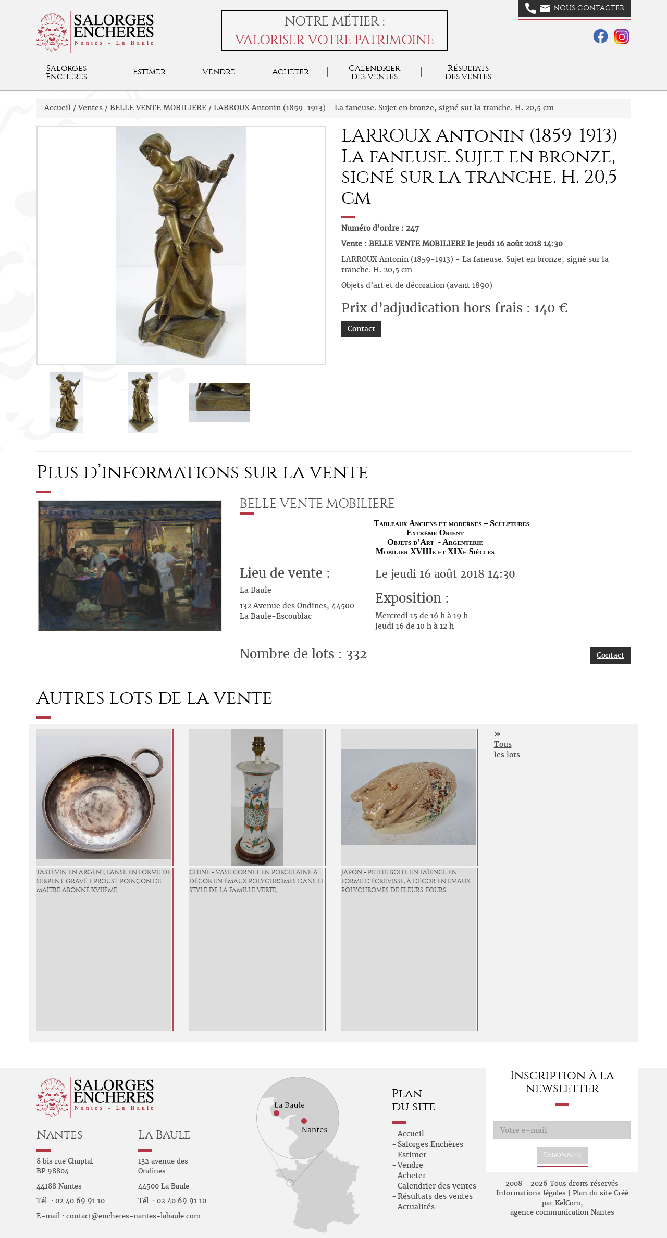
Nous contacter (574, 8)
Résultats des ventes (435, 1196)
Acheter (290, 72)
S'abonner (562, 1155)
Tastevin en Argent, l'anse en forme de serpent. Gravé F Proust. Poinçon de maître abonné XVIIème (103, 881)
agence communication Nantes (562, 1212)
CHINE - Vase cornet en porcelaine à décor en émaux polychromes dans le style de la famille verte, (257, 881)
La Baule (164, 1135)
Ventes (90, 107)
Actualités (416, 1206)
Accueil (57, 107)
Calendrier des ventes (374, 72)
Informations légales (531, 1193)
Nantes (59, 1135)
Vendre (219, 72)
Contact (361, 328)
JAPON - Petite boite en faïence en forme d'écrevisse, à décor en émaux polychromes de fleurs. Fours (406, 881)
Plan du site (592, 1193)
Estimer (149, 72)
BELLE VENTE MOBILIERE (158, 107)
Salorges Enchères (430, 1144)
